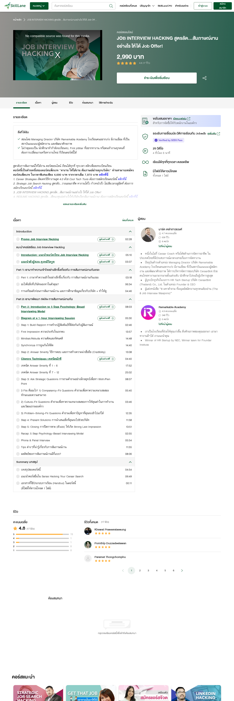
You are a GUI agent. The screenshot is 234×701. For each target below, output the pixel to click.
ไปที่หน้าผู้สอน (165, 246)
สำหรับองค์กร (182, 6)
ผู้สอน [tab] (54, 102)
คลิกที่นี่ (103, 175)
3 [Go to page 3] (148, 570)
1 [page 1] (131, 570)
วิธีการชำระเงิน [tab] (106, 102)
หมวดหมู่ (39, 6)
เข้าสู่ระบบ (203, 5)
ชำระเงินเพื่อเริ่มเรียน (157, 78)
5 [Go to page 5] (165, 570)
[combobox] (83, 6)
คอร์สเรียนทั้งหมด (128, 6)
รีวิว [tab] (71, 102)
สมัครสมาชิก (223, 6)
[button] (74, 231)
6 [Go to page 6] (173, 570)
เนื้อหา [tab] (38, 102)
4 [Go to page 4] (156, 570)
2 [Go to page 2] (140, 570)
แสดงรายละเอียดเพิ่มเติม (75, 204)
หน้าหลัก (17, 19)
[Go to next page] (182, 570)
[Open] (111, 6)
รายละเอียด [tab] (21, 102)
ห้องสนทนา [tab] (87, 102)
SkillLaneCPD (165, 6)
